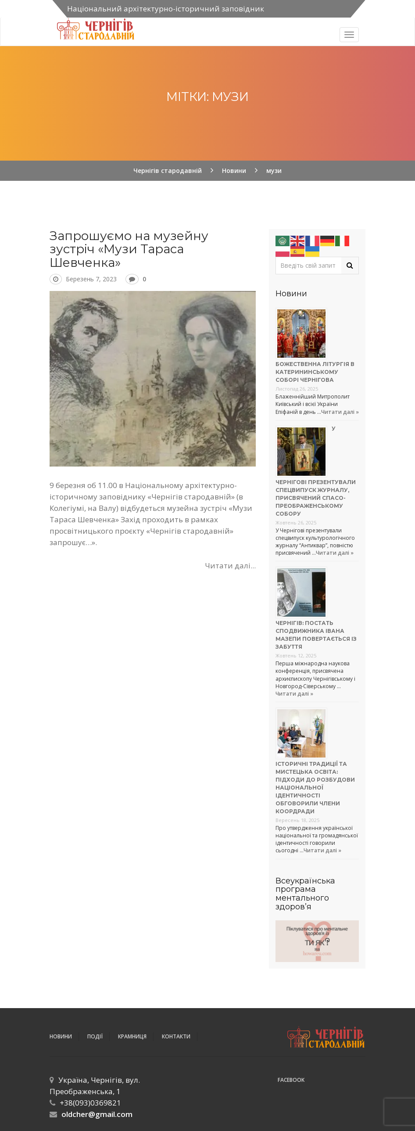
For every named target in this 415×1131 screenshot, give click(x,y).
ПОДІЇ (95, 1036)
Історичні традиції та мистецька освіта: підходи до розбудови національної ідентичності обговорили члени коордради (315, 788)
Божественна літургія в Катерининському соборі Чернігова (314, 372)
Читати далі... (230, 565)
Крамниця (132, 1036)
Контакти (176, 1036)
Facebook (291, 1080)
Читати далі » (340, 412)
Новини (61, 1036)
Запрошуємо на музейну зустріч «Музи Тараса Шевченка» (129, 249)
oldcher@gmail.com (96, 1114)
